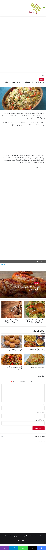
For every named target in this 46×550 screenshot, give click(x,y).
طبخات (35, 75)
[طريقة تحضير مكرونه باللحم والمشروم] (11, 359)
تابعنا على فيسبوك (40, 441)
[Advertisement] (23, 30)
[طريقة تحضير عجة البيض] (34, 359)
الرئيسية (41, 75)
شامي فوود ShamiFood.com (12, 536)
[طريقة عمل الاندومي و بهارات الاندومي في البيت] (34, 341)
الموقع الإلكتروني (40, 420)
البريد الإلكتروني (40, 412)
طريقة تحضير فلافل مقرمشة (14, 350)
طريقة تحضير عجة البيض (38, 367)
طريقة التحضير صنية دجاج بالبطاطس (26, 288)
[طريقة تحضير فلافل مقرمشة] (11, 341)
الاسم (43, 404)
